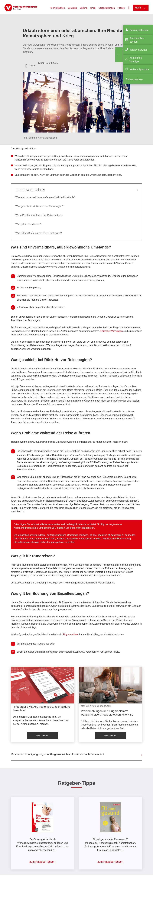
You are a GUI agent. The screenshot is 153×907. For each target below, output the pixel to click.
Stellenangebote (134, 79)
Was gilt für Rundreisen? (28, 224)
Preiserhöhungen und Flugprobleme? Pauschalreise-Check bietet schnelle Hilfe (107, 712)
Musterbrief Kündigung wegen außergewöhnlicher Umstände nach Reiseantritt (57, 754)
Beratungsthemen (139, 30)
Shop (93, 8)
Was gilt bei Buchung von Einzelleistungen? (38, 233)
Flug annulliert (70, 634)
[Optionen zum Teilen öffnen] (30, 65)
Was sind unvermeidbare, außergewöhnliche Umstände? (45, 197)
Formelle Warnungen (111, 331)
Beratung (72, 8)
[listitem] (42, 704)
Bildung (83, 8)
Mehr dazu (42, 735)
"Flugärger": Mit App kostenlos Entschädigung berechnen (42, 708)
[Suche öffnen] (129, 8)
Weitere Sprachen (139, 69)
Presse (121, 8)
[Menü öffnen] (141, 8)
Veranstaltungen (107, 8)
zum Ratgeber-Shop (42, 861)
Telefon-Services (138, 50)
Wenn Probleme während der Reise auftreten (39, 215)
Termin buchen (57, 8)
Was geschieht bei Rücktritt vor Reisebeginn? (39, 206)
